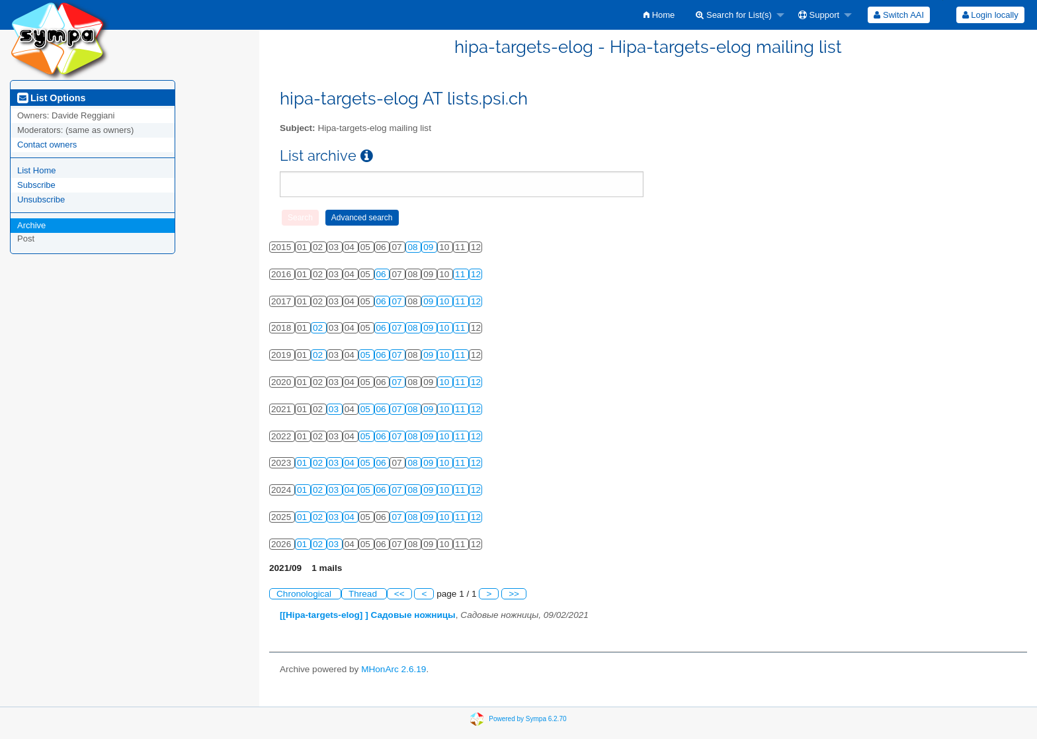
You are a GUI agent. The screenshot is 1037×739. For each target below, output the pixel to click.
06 (382, 274)
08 (413, 247)
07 (398, 301)
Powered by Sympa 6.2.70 (527, 718)
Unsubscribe (41, 199)
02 (319, 328)
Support (818, 15)
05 (366, 355)
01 (303, 463)
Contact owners (47, 145)
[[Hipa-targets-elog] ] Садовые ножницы (368, 615)
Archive (31, 225)
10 (445, 301)
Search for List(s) (734, 15)
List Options (51, 98)
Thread (364, 594)
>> (514, 594)
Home (659, 15)
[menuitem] (659, 15)
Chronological (305, 594)
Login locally (990, 15)
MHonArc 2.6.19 (393, 669)
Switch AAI (899, 15)
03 (335, 409)
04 (351, 463)
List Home (36, 170)
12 (476, 274)
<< (399, 594)
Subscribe (36, 185)
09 (429, 247)
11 (461, 274)
